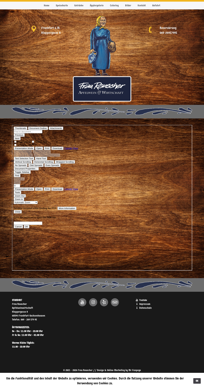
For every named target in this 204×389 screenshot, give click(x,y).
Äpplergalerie (97, 5)
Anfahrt (156, 5)
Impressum (142, 304)
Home (46, 5)
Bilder (128, 5)
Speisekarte (62, 5)
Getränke (78, 5)
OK (197, 380)
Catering (114, 5)
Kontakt (142, 5)
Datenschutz (143, 307)
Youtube (141, 300)
